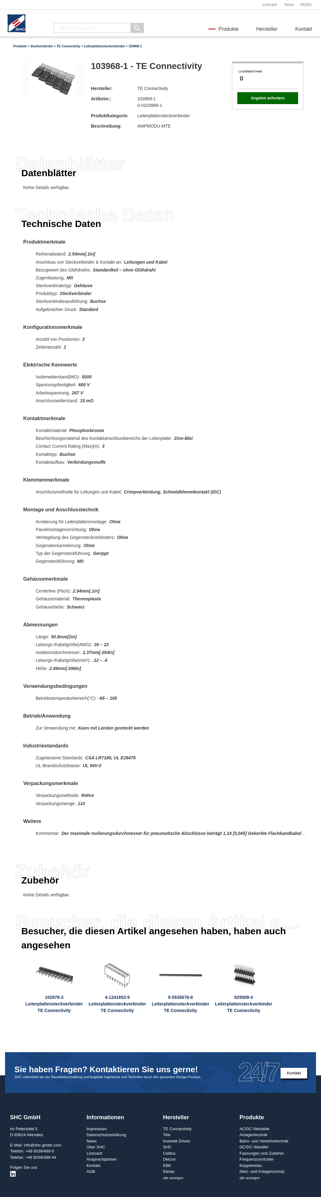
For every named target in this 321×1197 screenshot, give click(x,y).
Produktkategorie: (110, 115)
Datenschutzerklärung (106, 1134)
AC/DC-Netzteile (254, 1128)
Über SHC (96, 1147)
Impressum (97, 1128)
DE (303, 5)
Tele (167, 1134)
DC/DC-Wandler (254, 1147)
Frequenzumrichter (256, 1159)
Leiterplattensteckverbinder (104, 46)
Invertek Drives (176, 1141)
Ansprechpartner (102, 1159)
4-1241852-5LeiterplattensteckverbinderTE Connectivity (117, 1004)
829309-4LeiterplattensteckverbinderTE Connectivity (243, 1004)
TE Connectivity (68, 46)
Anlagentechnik (253, 1134)
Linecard (269, 5)
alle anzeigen (173, 1178)
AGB (91, 1171)
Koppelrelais (250, 1165)
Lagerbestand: (251, 71)
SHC (167, 1147)
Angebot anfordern (268, 98)
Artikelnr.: (101, 98)
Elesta (168, 1171)
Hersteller (266, 29)
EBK (167, 1165)
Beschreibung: (106, 126)
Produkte (228, 29)
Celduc (169, 1153)
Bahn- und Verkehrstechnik (263, 1141)
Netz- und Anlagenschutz (262, 1171)
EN (309, 5)
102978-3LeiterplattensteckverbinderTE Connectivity (54, 1004)
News (289, 5)
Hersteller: (102, 88)
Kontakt (303, 29)
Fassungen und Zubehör (261, 1153)
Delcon (169, 1159)
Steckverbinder (41, 46)
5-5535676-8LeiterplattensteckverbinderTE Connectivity (180, 1004)
